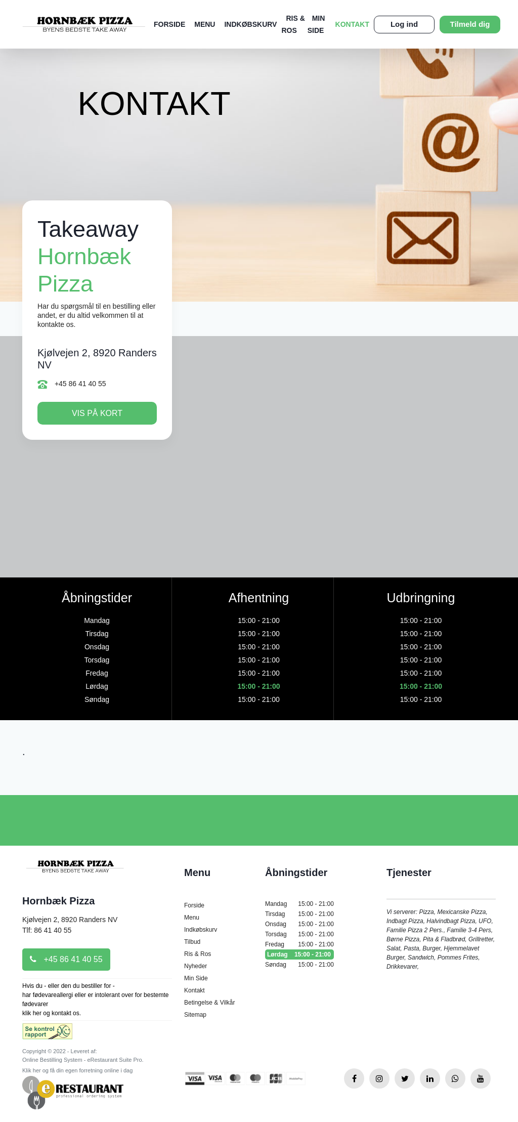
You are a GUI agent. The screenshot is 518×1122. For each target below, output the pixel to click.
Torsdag (299, 934)
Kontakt (352, 24)
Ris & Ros (197, 954)
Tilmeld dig (470, 24)
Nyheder (195, 966)
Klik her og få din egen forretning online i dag (77, 1070)
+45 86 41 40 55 (71, 384)
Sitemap (195, 1014)
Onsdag (299, 924)
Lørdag (299, 954)
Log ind (404, 24)
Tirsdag (299, 914)
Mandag (299, 904)
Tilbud (192, 941)
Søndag (299, 965)
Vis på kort (97, 413)
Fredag (299, 944)
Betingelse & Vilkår (209, 1002)
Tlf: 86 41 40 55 (46, 930)
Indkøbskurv (250, 24)
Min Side (196, 978)
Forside (169, 24)
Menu (204, 24)
